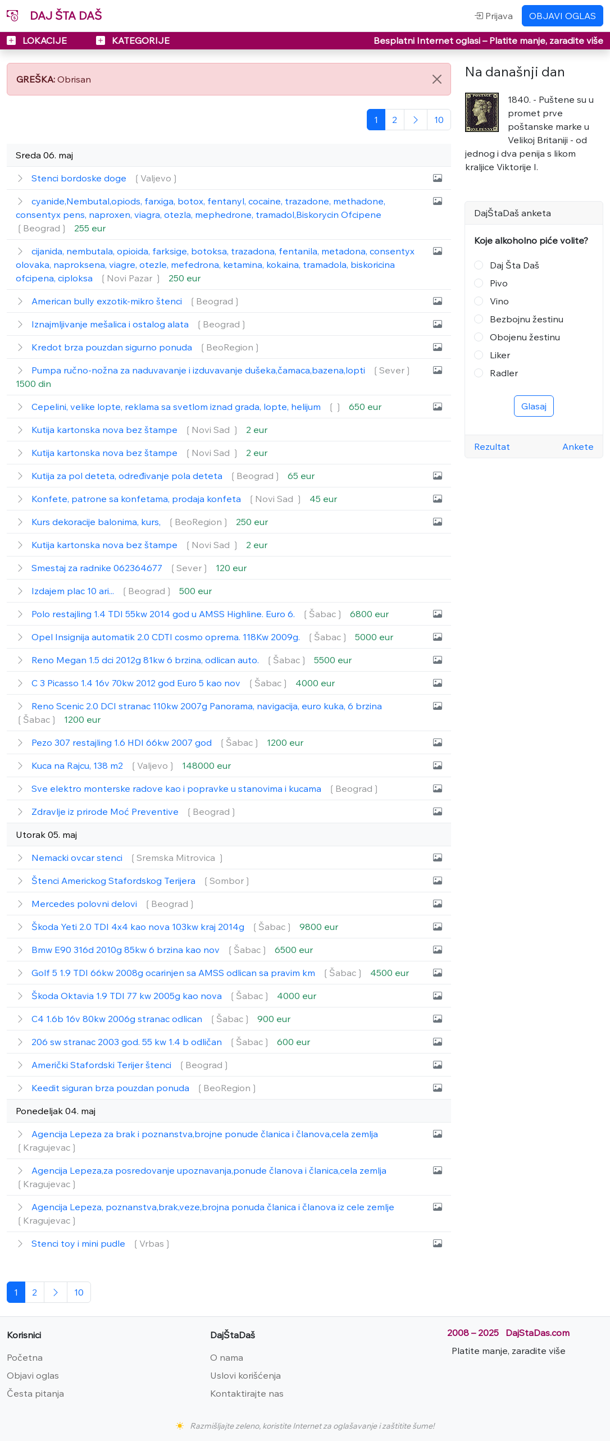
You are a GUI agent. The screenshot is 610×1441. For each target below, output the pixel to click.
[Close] (437, 79)
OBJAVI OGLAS (562, 15)
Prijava (493, 15)
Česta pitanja (35, 1393)
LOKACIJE (38, 40)
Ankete (578, 446)
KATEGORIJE (133, 40)
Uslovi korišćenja (245, 1375)
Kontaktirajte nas (247, 1393)
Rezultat (492, 446)
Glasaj (534, 406)
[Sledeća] (415, 119)
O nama (226, 1357)
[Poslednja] (439, 119)
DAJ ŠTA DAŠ (54, 15)
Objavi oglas (33, 1375)
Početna (25, 1357)
